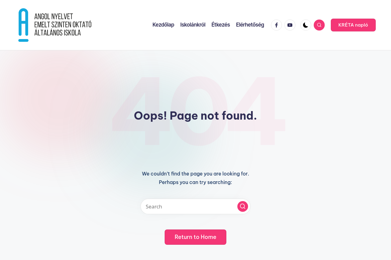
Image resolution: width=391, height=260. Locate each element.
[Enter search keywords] (195, 206)
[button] (353, 25)
